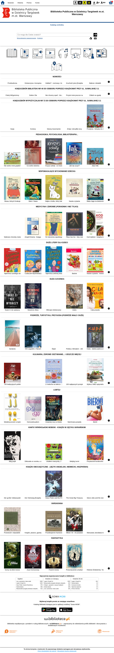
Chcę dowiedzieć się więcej (47, 651)
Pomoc (29, 3)
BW (80, 2)
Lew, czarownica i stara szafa (23, 581)
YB (84, 2)
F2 (103, 2)
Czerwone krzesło (76, 585)
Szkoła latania (19, 587)
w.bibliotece (55, 624)
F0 (94, 2)
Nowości (11, 3)
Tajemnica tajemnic (76, 587)
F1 (98, 2)
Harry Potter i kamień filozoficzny (24, 585)
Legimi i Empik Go (20, 583)
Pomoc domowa (76, 588)
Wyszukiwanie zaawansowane (26, 38)
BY (89, 2)
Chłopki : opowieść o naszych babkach (53, 585)
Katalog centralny (57, 25)
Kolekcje (40, 38)
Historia (20, 3)
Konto (37, 3)
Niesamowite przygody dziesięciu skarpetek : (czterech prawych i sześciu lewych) (36, 588)
